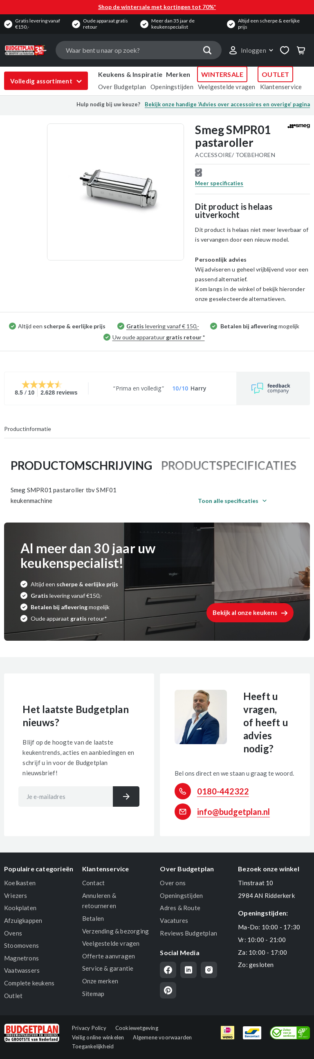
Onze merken (100, 981)
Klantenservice (281, 86)
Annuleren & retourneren (99, 901)
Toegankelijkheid (93, 1046)
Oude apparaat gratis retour (105, 23)
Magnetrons (21, 958)
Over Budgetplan (122, 86)
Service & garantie (108, 968)
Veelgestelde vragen (227, 86)
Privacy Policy (89, 1028)
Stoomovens (21, 945)
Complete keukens (29, 983)
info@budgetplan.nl (233, 812)
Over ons (173, 882)
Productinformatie (27, 428)
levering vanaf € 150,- (162, 326)
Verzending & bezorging (115, 931)
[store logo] (25, 50)
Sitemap (93, 993)
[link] (250, 50)
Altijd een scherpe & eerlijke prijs (269, 23)
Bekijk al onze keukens (245, 612)
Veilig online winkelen (98, 1037)
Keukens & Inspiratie (130, 74)
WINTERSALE (222, 74)
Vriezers (15, 895)
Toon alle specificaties (228, 500)
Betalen (93, 918)
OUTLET (275, 74)
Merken (178, 74)
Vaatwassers (22, 970)
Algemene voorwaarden (162, 1037)
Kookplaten (20, 907)
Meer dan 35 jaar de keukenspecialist (173, 23)
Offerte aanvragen (108, 956)
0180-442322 (223, 791)
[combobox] (138, 50)
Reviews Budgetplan (188, 933)
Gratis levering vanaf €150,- (37, 23)
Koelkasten (20, 882)
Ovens (13, 933)
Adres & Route (180, 907)
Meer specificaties (219, 183)
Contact (93, 882)
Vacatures (174, 920)
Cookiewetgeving (136, 1028)
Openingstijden (171, 86)
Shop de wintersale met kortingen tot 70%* (157, 6)
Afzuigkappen (23, 920)
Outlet (13, 995)
